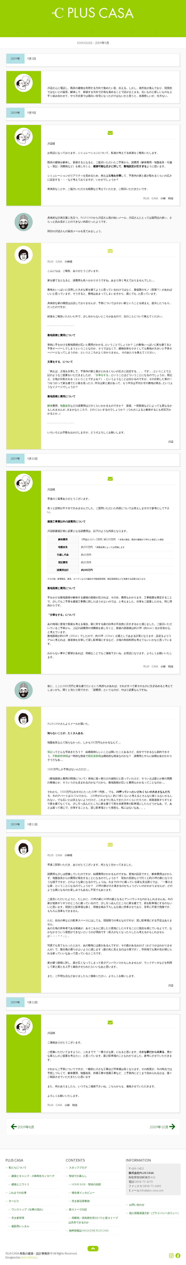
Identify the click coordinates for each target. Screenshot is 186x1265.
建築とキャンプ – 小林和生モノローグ (32, 1175)
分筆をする (102, 374)
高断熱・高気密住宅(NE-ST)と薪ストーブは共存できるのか (93, 1220)
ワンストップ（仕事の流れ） (28, 1209)
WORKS (78, 32)
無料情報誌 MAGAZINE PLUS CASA (89, 1230)
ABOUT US (34, 32)
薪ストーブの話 (78, 1209)
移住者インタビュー (83, 1192)
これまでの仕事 (18, 1192)
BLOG (119, 32)
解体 (49, 405)
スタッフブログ (78, 1167)
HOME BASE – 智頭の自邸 (86, 1184)
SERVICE (55, 32)
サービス (14, 1201)
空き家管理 (17, 1217)
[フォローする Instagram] (171, 1255)
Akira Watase (29, 1257)
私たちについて (18, 1167)
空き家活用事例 (81, 1201)
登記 (49, 751)
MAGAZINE (99, 32)
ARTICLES (138, 32)
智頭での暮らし (78, 1175)
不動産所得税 (60, 755)
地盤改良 (65, 405)
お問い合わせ (136, 1204)
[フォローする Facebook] (178, 1255)
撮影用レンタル (20, 1226)
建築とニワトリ (20, 1184)
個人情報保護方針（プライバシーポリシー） (154, 1213)
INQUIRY (162, 32)
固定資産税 (94, 755)
